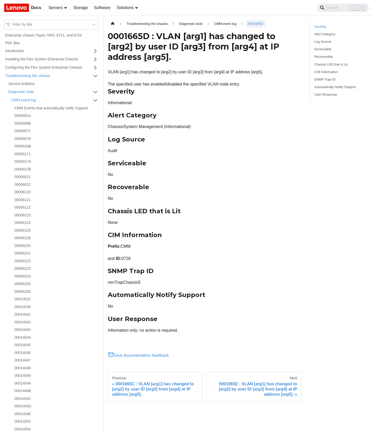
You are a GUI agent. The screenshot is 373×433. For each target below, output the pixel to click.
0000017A (23, 161)
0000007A (23, 139)
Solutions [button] (125, 7)
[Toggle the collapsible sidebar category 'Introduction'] (95, 51)
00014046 (23, 353)
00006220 (23, 246)
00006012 (23, 184)
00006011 (23, 177)
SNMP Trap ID (324, 79)
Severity (320, 27)
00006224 (23, 276)
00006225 (23, 284)
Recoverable (323, 57)
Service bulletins (21, 84)
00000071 (23, 131)
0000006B (23, 123)
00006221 (23, 253)
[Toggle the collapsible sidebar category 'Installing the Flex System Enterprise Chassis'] (95, 59)
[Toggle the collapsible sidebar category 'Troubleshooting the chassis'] (95, 76)
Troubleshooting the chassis (27, 76)
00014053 (23, 421)
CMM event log (23, 100)
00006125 (23, 230)
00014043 (23, 330)
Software (102, 7)
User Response (325, 94)
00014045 (23, 345)
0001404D (23, 406)
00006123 (23, 215)
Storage (80, 7)
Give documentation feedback (138, 355)
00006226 (23, 291)
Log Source (322, 42)
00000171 (23, 154)
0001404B (23, 391)
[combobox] (13, 24)
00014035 (23, 307)
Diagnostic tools (21, 92)
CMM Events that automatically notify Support (51, 108)
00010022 (23, 299)
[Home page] (113, 24)
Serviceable (323, 49)
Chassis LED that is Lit (331, 64)
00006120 (23, 192)
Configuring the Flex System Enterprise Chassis (43, 67)
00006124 (23, 223)
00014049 (23, 375)
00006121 (23, 200)
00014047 (23, 360)
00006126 (23, 238)
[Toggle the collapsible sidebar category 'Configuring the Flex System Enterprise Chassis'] (95, 67)
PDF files (12, 43)
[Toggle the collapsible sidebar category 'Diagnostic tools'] (95, 92)
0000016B (23, 146)
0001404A (23, 383)
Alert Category (324, 34)
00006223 (23, 268)
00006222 (23, 261)
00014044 (23, 337)
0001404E (23, 414)
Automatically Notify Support (335, 87)
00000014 (23, 115)
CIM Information (326, 72)
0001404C (23, 398)
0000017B (23, 169)
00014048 (23, 368)
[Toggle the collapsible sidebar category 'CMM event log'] (95, 100)
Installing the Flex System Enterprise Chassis (41, 59)
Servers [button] (55, 7)
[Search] (343, 8)
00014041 (23, 314)
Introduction (14, 51)
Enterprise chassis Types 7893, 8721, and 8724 (43, 35)
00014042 (23, 322)
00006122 (23, 207)
